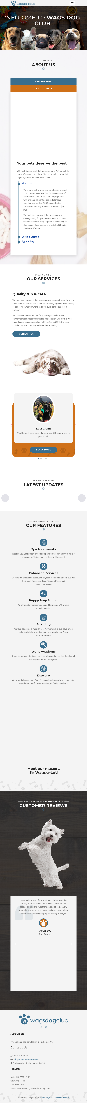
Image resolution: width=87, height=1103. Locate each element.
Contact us (26, 334)
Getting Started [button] (30, 236)
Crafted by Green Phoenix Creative (54, 1098)
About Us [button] (26, 183)
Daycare (43, 428)
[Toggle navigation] (72, 3)
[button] (15, 943)
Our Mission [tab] (43, 81)
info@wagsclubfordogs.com (26, 1059)
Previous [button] (5, 498)
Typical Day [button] (27, 241)
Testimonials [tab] (43, 88)
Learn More (43, 450)
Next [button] (82, 498)
